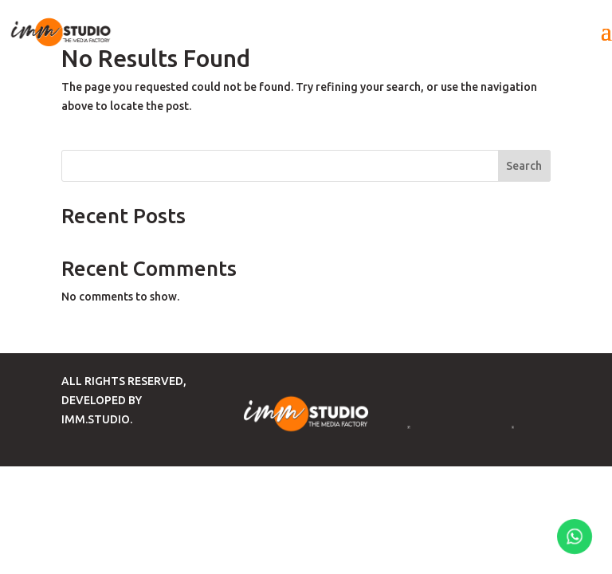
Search (524, 165)
